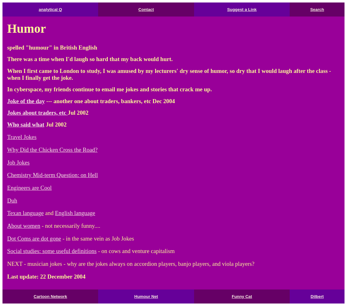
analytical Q (50, 9)
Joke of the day (26, 101)
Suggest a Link (242, 9)
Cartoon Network (50, 296)
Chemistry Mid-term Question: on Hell (52, 175)
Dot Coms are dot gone (34, 238)
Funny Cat (242, 296)
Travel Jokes (21, 137)
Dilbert (317, 296)
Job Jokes (18, 162)
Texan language (25, 213)
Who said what (25, 124)
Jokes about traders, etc (37, 112)
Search (317, 9)
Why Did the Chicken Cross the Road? (52, 149)
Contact (146, 9)
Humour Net (146, 296)
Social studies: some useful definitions (52, 251)
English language (75, 213)
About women (23, 225)
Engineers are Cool (29, 187)
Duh (12, 200)
